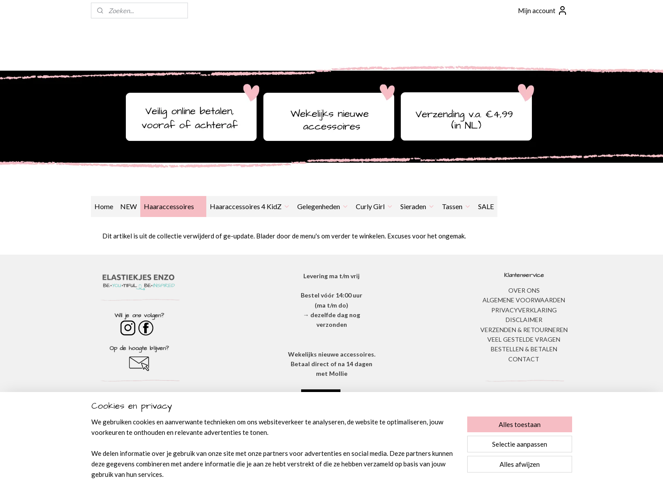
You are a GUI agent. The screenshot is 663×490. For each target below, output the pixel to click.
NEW (128, 206)
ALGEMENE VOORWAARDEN (523, 300)
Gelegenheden (323, 206)
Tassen (456, 206)
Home (103, 206)
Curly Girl (374, 206)
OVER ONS (524, 290)
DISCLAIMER (524, 319)
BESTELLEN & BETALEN (524, 349)
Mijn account (543, 10)
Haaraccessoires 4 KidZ (250, 206)
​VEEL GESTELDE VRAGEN (523, 339)
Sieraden (417, 206)
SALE (486, 206)
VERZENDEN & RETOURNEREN (524, 329)
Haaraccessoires (173, 206)
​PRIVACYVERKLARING (524, 310)
